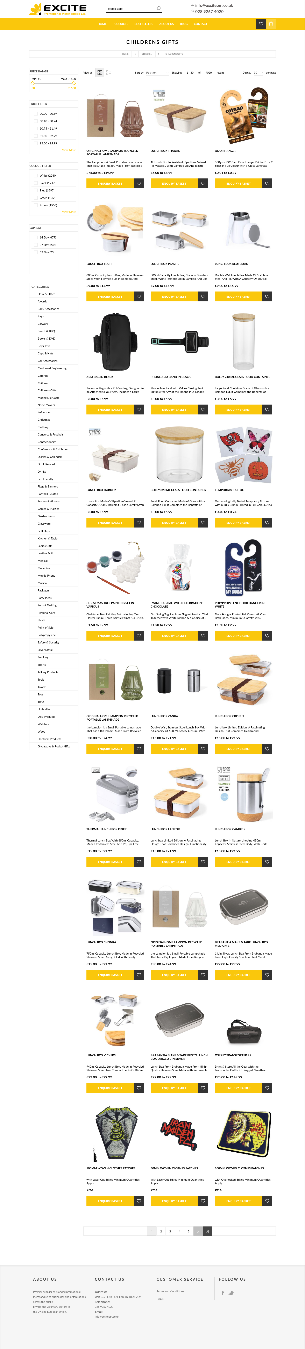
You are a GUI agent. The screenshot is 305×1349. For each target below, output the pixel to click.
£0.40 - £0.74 (48, 121)
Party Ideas (45, 598)
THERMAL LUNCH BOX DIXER (106, 829)
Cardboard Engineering (52, 368)
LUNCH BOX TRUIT (99, 264)
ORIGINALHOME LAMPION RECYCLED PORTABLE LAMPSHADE (112, 152)
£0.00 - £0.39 (48, 113)
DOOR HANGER (225, 150)
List (108, 72)
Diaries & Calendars (50, 456)
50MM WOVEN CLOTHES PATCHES (174, 1168)
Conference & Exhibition (53, 449)
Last (207, 1231)
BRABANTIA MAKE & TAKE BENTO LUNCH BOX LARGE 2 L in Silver (179, 1056)
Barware (43, 323)
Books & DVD (46, 338)
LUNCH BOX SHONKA (101, 942)
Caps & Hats (45, 353)
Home (125, 54)
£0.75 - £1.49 (48, 128)
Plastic (42, 620)
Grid (99, 72)
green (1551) (48, 197)
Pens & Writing (47, 605)
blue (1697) (47, 190)
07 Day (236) (48, 245)
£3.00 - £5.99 (48, 143)
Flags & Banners (48, 486)
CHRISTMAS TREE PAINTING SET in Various (110, 604)
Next (198, 1231)
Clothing (43, 427)
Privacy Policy (165, 1306)
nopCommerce (119, 1338)
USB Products (46, 716)
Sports (42, 664)
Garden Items (46, 516)
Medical (43, 560)
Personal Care (46, 612)
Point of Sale (46, 627)
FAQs (160, 1299)
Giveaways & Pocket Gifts (54, 746)
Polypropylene (47, 635)
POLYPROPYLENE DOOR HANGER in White (239, 604)
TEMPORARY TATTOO (229, 490)
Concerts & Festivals (50, 434)
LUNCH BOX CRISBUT (229, 716)
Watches (43, 724)
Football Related (48, 494)
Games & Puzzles (48, 508)
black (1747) (48, 183)
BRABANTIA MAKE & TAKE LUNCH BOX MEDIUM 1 (241, 943)
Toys (40, 694)
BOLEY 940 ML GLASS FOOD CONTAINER (242, 377)
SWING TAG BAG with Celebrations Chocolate (177, 604)
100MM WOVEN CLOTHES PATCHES (110, 1168)
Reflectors (44, 412)
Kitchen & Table (47, 538)
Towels (42, 687)
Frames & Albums (49, 501)
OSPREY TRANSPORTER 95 (233, 1055)
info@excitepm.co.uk (214, 5)
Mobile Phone (46, 575)
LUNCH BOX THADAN (165, 150)
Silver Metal (45, 649)
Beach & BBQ (46, 331)
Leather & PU (46, 553)
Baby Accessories (48, 308)
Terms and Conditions (170, 1291)
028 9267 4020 (209, 11)
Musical (42, 583)
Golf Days (44, 531)
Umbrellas (44, 709)
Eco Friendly (45, 479)
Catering (43, 375)
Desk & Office (46, 294)
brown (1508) (48, 205)
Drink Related (46, 464)
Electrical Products (49, 739)
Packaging (44, 590)
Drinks (42, 471)
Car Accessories (47, 360)
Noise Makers (46, 405)
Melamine (44, 568)
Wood (41, 731)
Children (147, 54)
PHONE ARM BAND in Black (171, 377)
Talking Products (48, 672)
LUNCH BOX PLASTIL (165, 264)
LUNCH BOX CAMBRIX (230, 829)
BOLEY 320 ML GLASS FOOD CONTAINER (178, 490)
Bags (41, 316)
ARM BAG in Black (99, 377)
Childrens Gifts (47, 390)
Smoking (43, 657)
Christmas (44, 419)
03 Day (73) (47, 252)
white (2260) (48, 175)
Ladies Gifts (45, 546)
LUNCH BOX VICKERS (101, 1055)
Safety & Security (48, 642)
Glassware (44, 523)
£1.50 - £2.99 (48, 136)
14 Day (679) (48, 237)
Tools (41, 679)
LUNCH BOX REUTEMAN (231, 264)
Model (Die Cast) (48, 397)
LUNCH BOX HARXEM (101, 490)
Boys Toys (44, 346)
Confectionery (47, 442)
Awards (42, 301)
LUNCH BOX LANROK (165, 829)
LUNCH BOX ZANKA (164, 716)
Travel (41, 701)
